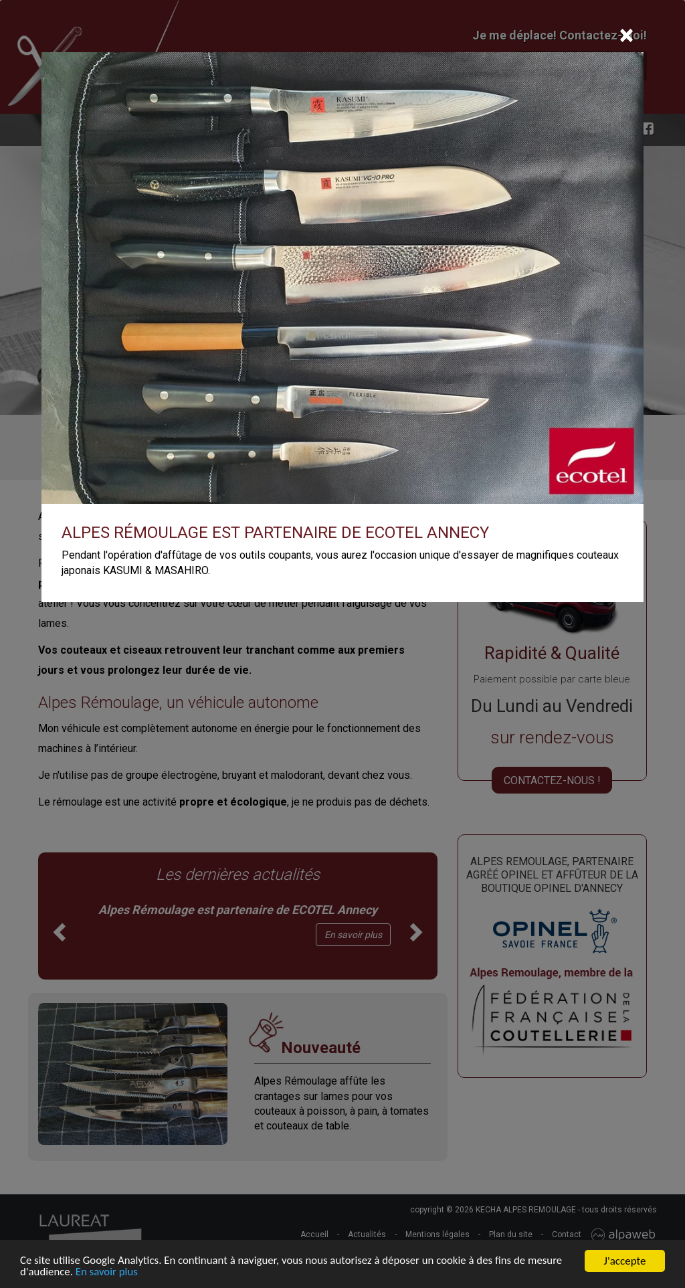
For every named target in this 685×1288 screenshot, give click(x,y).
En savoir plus (107, 1274)
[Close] (626, 35)
